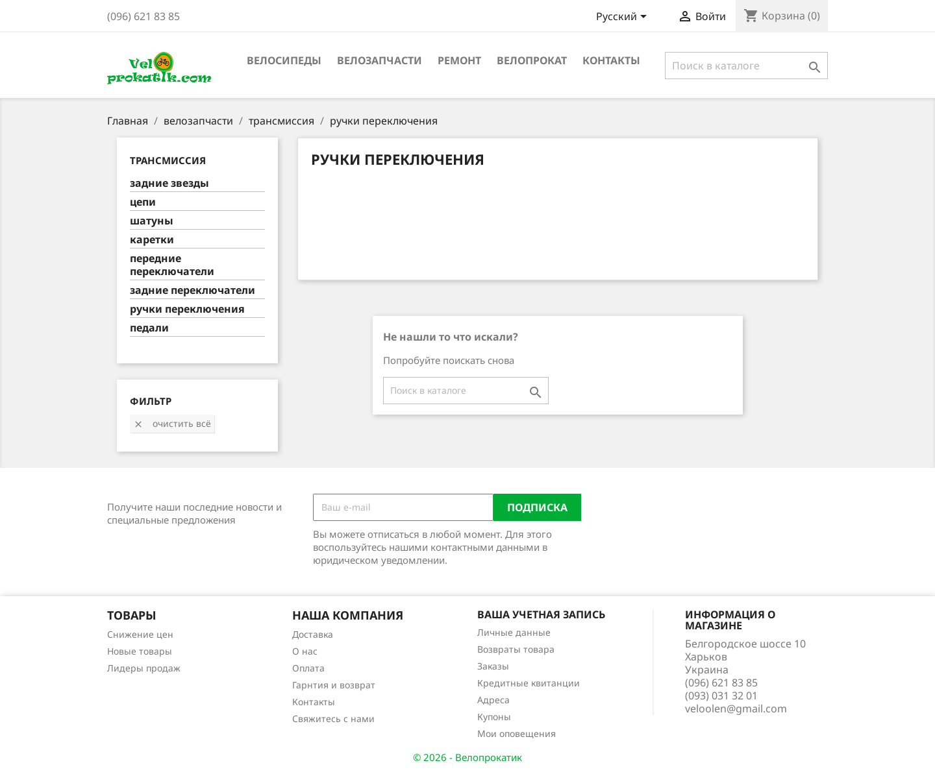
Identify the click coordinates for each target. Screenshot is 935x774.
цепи (143, 202)
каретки (152, 240)
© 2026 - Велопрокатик (467, 757)
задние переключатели (192, 290)
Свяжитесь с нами (333, 718)
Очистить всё (172, 423)
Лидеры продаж (144, 668)
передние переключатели (172, 265)
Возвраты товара (516, 649)
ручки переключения (187, 309)
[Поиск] (746, 65)
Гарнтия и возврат (333, 685)
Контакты (611, 60)
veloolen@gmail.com (736, 708)
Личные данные (514, 632)
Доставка (312, 634)
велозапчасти (379, 60)
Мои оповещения (516, 733)
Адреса (493, 700)
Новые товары (139, 651)
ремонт (459, 60)
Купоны (494, 716)
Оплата (308, 668)
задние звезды (169, 183)
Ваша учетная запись (541, 614)
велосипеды (284, 60)
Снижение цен (140, 634)
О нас (305, 651)
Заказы (493, 666)
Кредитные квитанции (528, 683)
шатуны (151, 221)
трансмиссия (168, 160)
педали (149, 328)
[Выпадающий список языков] (623, 17)
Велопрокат (532, 60)
